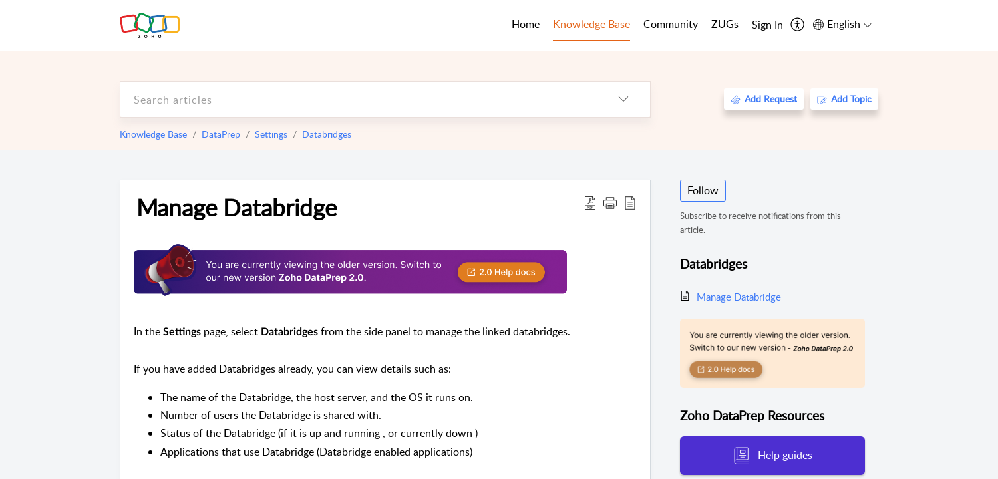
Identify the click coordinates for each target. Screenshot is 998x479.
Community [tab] (670, 24)
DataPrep (221, 134)
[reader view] (630, 202)
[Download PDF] (590, 202)
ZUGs (725, 24)
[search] (358, 99)
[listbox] (623, 99)
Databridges (326, 134)
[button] (610, 202)
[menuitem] (767, 25)
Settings (271, 134)
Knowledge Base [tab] (591, 24)
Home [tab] (526, 24)
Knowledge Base (153, 134)
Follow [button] (703, 190)
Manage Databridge (236, 207)
